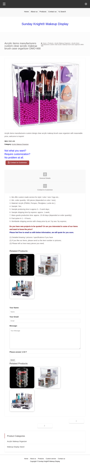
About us (34, 12)
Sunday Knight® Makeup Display (45, 24)
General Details (45, 175)
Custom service (51, 459)
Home (26, 12)
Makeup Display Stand (15, 447)
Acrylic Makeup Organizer (20, 144)
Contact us (52, 12)
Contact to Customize (18, 162)
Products (42, 12)
